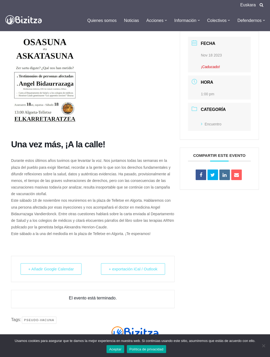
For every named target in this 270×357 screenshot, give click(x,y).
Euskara (248, 5)
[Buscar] (261, 5)
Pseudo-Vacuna (39, 320)
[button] (166, 20)
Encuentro (211, 124)
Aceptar (115, 349)
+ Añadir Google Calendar (51, 269)
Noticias (131, 20)
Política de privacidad (146, 349)
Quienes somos (102, 20)
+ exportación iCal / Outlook (133, 269)
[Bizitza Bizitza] (25, 20)
